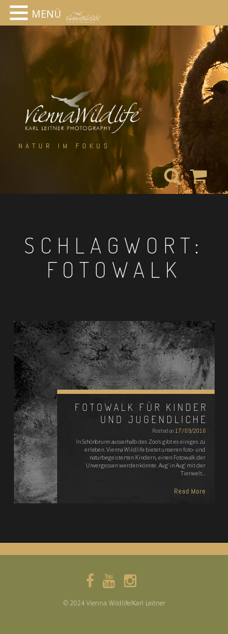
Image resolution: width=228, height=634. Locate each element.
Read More (190, 491)
